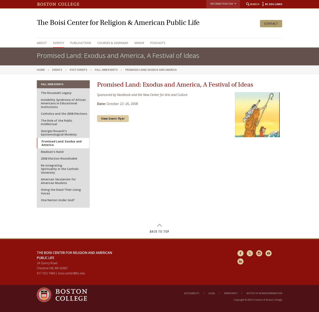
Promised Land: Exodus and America (62, 143)
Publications (80, 43)
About (42, 43)
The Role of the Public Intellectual (56, 122)
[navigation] (155, 43)
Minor (139, 43)
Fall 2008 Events (106, 70)
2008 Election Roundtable (59, 158)
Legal (211, 293)
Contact (271, 23)
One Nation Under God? (58, 200)
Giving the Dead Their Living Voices (61, 191)
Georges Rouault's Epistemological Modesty (59, 133)
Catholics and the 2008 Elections (64, 114)
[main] (159, 156)
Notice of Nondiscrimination (264, 293)
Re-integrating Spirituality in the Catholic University (60, 168)
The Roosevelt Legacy (56, 93)
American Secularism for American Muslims (58, 181)
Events (58, 43)
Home (41, 70)
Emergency (231, 293)
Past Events (78, 70)
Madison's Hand (52, 152)
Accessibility (191, 293)
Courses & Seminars (112, 43)
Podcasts (157, 43)
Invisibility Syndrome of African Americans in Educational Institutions (63, 103)
